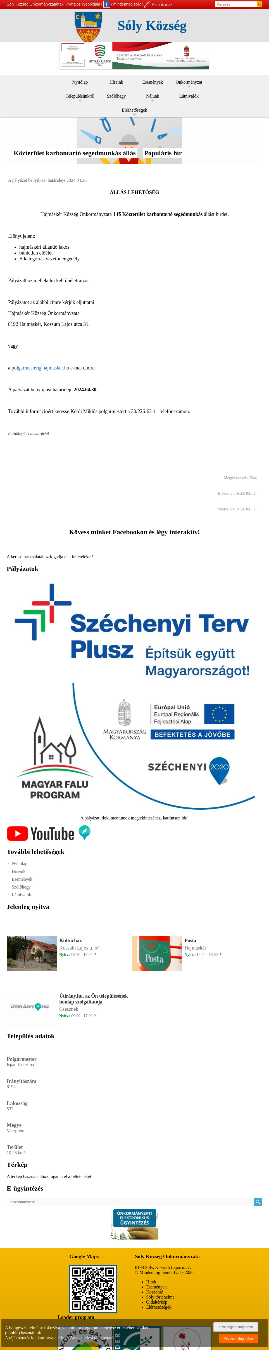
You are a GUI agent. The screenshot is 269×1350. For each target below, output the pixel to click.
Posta (190, 940)
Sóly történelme (160, 1297)
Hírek (151, 1282)
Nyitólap (80, 82)
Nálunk (152, 96)
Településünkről (80, 96)
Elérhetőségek (134, 110)
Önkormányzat (189, 82)
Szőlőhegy (116, 96)
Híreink (116, 82)
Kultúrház (70, 940)
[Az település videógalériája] (49, 839)
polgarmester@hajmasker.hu (40, 368)
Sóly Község (152, 25)
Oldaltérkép (156, 1302)
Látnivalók (189, 96)
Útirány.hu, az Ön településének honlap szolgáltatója (93, 999)
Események (152, 82)
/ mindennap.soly (122, 4)
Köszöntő (154, 1292)
